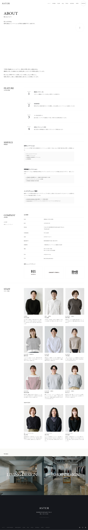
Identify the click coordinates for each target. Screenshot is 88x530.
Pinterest (85, 527)
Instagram (82, 527)
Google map (46, 228)
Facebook (79, 527)
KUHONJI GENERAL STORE (32, 199)
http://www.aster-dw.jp (48, 258)
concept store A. (29, 201)
